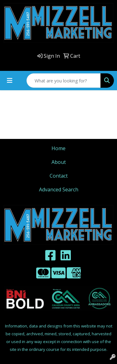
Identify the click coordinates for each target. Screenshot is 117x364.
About (58, 162)
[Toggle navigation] (9, 80)
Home (58, 148)
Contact (59, 175)
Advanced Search (58, 189)
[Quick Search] (64, 80)
